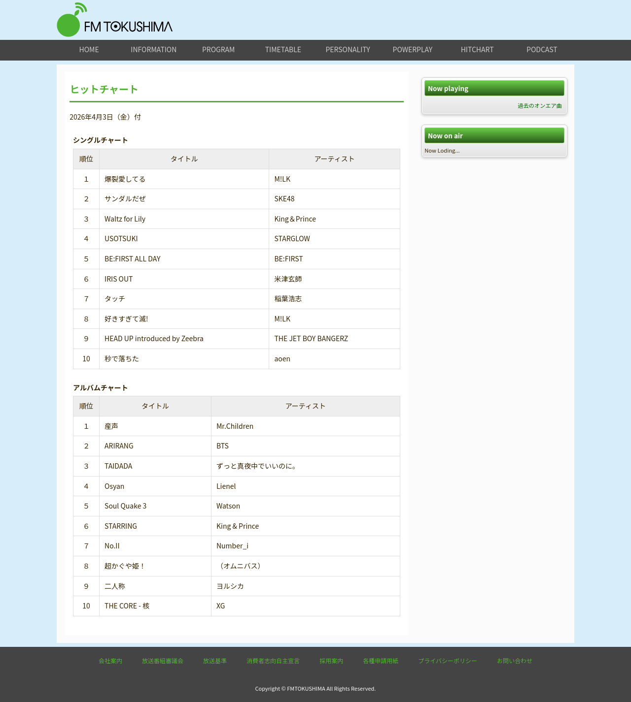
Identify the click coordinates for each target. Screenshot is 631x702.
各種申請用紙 (380, 660)
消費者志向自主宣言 (273, 660)
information (153, 49)
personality (347, 49)
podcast (542, 49)
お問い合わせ (514, 660)
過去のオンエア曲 (540, 105)
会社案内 (110, 660)
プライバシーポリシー (447, 660)
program (218, 49)
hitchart (477, 49)
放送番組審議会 (162, 660)
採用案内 (331, 660)
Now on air (445, 135)
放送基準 (215, 660)
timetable (283, 49)
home (89, 49)
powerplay (413, 49)
